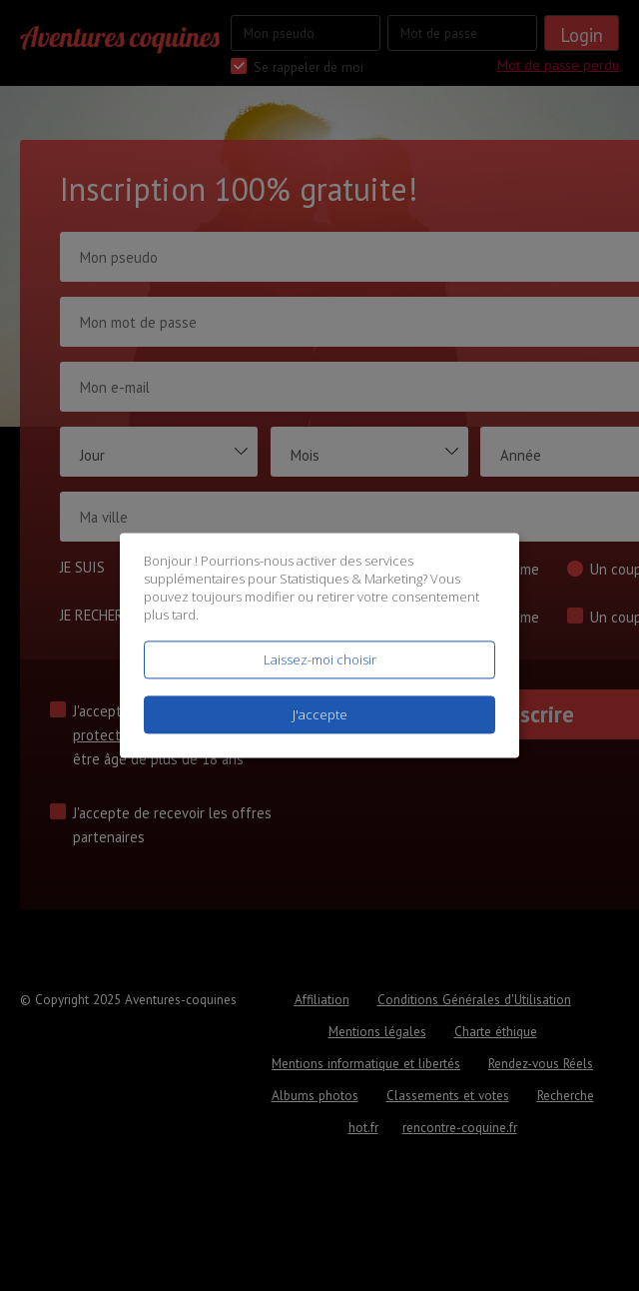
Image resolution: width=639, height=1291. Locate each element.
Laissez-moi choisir (320, 659)
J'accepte (320, 715)
